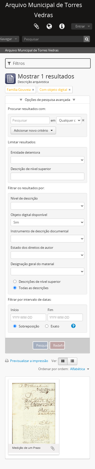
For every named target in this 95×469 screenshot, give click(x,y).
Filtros (16, 63)
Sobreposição (26, 326)
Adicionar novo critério (33, 130)
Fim (50, 310)
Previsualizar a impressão (26, 360)
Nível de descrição (24, 198)
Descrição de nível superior (31, 169)
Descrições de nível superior (37, 281)
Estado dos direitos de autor (32, 247)
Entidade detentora (25, 152)
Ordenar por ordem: (53, 369)
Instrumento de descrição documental (39, 231)
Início (15, 310)
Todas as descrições (30, 288)
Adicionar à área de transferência (52, 448)
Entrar (80, 26)
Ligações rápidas (61, 26)
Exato (52, 326)
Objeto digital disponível (29, 214)
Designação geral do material (32, 264)
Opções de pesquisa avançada (47, 99)
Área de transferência (36, 26)
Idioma (49, 26)
